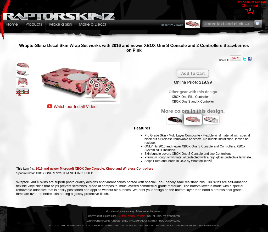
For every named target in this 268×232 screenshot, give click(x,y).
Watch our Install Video (75, 106)
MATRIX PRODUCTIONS (132, 216)
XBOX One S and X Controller (193, 101)
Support (260, 1)
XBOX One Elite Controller (190, 97)
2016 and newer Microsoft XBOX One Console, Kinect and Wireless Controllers (94, 168)
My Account (246, 1)
